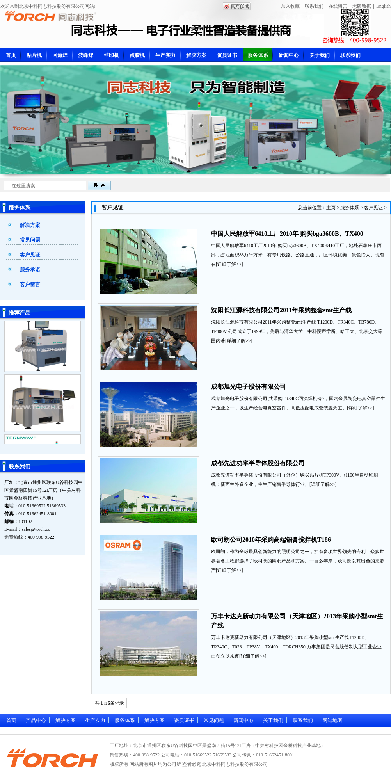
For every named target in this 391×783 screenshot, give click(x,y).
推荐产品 (19, 313)
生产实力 (165, 55)
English (383, 6)
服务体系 (258, 55)
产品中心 (36, 720)
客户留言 (30, 284)
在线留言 (338, 6)
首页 (11, 55)
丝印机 (111, 55)
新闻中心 (289, 55)
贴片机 (34, 55)
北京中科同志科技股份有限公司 (235, 764)
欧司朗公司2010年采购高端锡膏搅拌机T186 (271, 539)
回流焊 (60, 55)
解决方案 (196, 55)
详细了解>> (229, 264)
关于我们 (319, 55)
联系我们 (314, 6)
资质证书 (227, 55)
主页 (331, 207)
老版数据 (361, 6)
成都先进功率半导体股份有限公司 (258, 463)
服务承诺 (30, 269)
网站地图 (332, 720)
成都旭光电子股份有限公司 (248, 386)
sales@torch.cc (36, 529)
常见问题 (30, 240)
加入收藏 (290, 6)
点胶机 (137, 55)
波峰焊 (85, 55)
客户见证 (30, 255)
